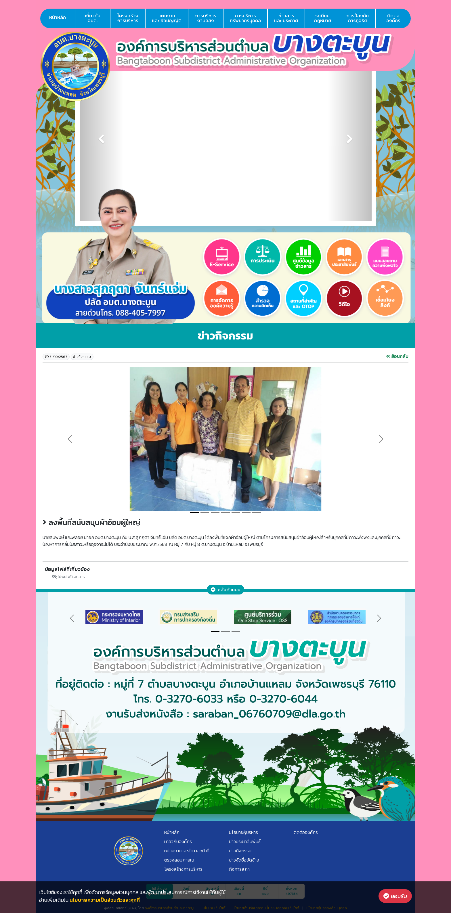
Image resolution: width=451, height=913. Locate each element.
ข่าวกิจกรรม (240, 850)
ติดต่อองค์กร (393, 18)
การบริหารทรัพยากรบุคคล (245, 18)
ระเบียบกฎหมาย (322, 18)
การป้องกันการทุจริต (358, 18)
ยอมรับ (395, 896)
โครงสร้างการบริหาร (127, 18)
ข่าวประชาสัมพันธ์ (245, 841)
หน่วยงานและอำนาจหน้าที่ (186, 850)
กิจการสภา (239, 869)
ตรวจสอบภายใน (179, 859)
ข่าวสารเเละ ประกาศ (286, 18)
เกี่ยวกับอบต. (92, 18)
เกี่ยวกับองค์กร (178, 841)
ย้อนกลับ (397, 356)
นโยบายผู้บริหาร (243, 832)
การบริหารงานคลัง (205, 18)
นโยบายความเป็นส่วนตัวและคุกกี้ (105, 900)
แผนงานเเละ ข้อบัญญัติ (166, 18)
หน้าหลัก (57, 17)
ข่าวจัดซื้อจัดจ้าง (244, 859)
